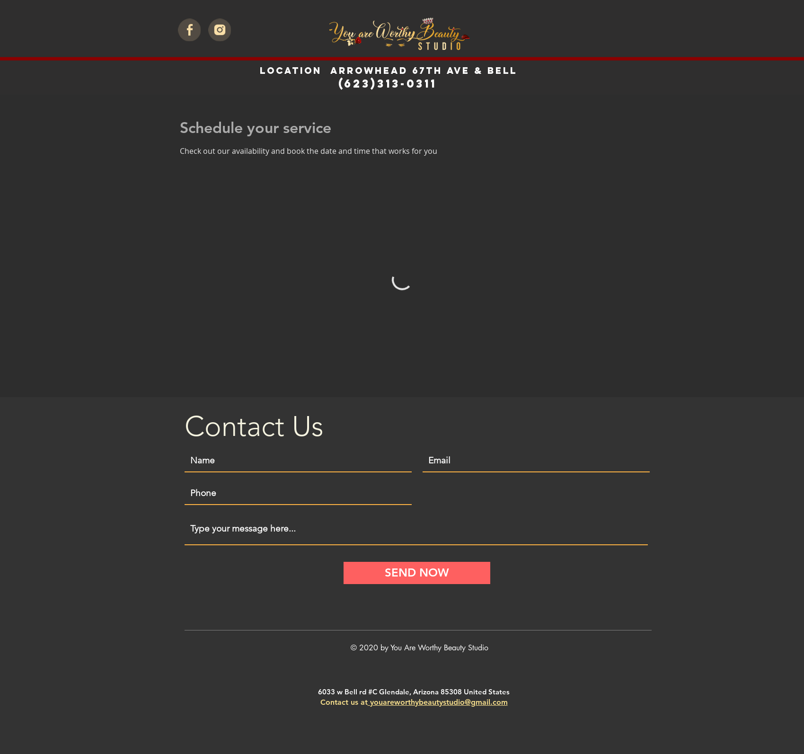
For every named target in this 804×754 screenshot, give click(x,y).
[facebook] (189, 29)
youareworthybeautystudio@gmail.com (438, 702)
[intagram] (219, 29)
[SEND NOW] (417, 573)
